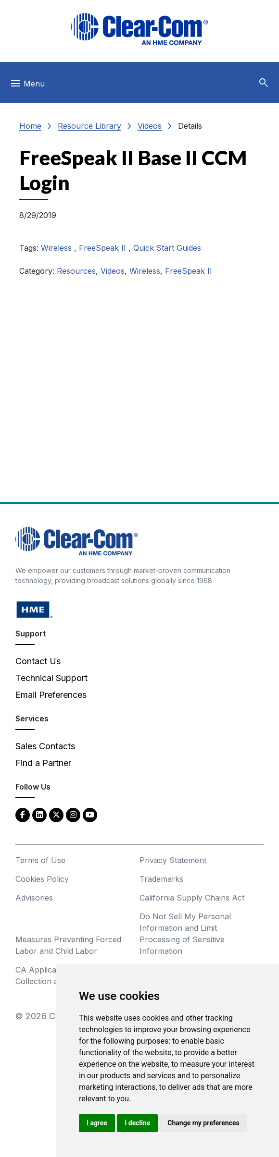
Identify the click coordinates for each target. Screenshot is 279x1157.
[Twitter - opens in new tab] (56, 814)
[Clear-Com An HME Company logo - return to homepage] (76, 541)
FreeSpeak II (103, 248)
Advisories (34, 897)
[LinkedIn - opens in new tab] (39, 814)
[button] (263, 83)
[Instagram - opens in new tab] (73, 814)
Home (30, 126)
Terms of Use (40, 860)
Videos (150, 126)
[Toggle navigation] (27, 86)
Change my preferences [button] (203, 1123)
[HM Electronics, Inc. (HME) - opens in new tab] (34, 609)
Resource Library (89, 126)
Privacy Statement (173, 860)
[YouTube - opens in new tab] (90, 814)
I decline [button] (137, 1123)
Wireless (57, 248)
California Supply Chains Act (192, 897)
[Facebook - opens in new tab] (22, 814)
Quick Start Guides (167, 248)
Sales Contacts (45, 746)
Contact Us (38, 661)
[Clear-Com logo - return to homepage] (139, 29)
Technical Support (51, 678)
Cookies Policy (42, 879)
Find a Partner (43, 763)
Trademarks (161, 879)
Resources (76, 271)
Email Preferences (51, 695)
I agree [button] (97, 1123)
